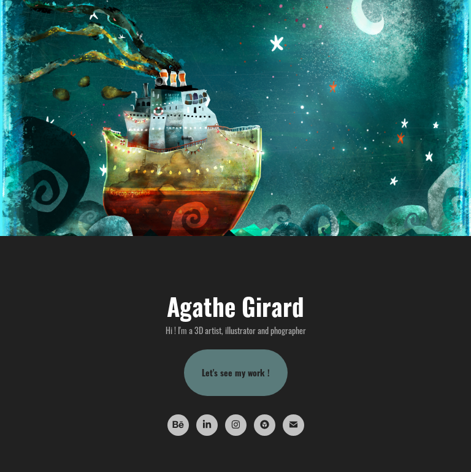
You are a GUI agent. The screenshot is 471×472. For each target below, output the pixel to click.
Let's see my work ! (236, 372)
